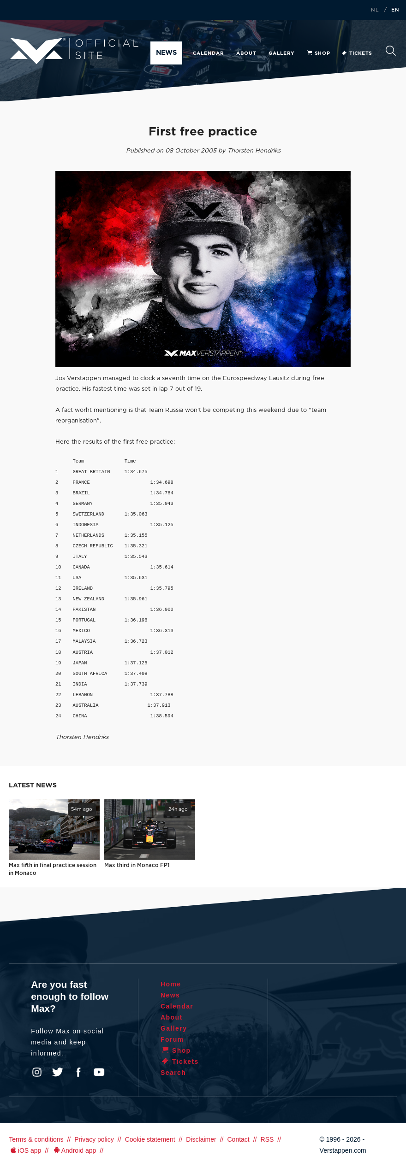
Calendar (208, 53)
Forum (172, 1039)
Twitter (58, 1072)
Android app (74, 1150)
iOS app (25, 1150)
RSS (267, 1139)
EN (395, 10)
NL (375, 10)
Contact (238, 1139)
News (166, 53)
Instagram (37, 1072)
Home (171, 984)
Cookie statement (150, 1139)
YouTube (99, 1072)
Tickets (356, 53)
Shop (318, 53)
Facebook (78, 1072)
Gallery (281, 53)
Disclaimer (201, 1139)
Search (391, 51)
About (246, 53)
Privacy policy (94, 1139)
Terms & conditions (36, 1139)
